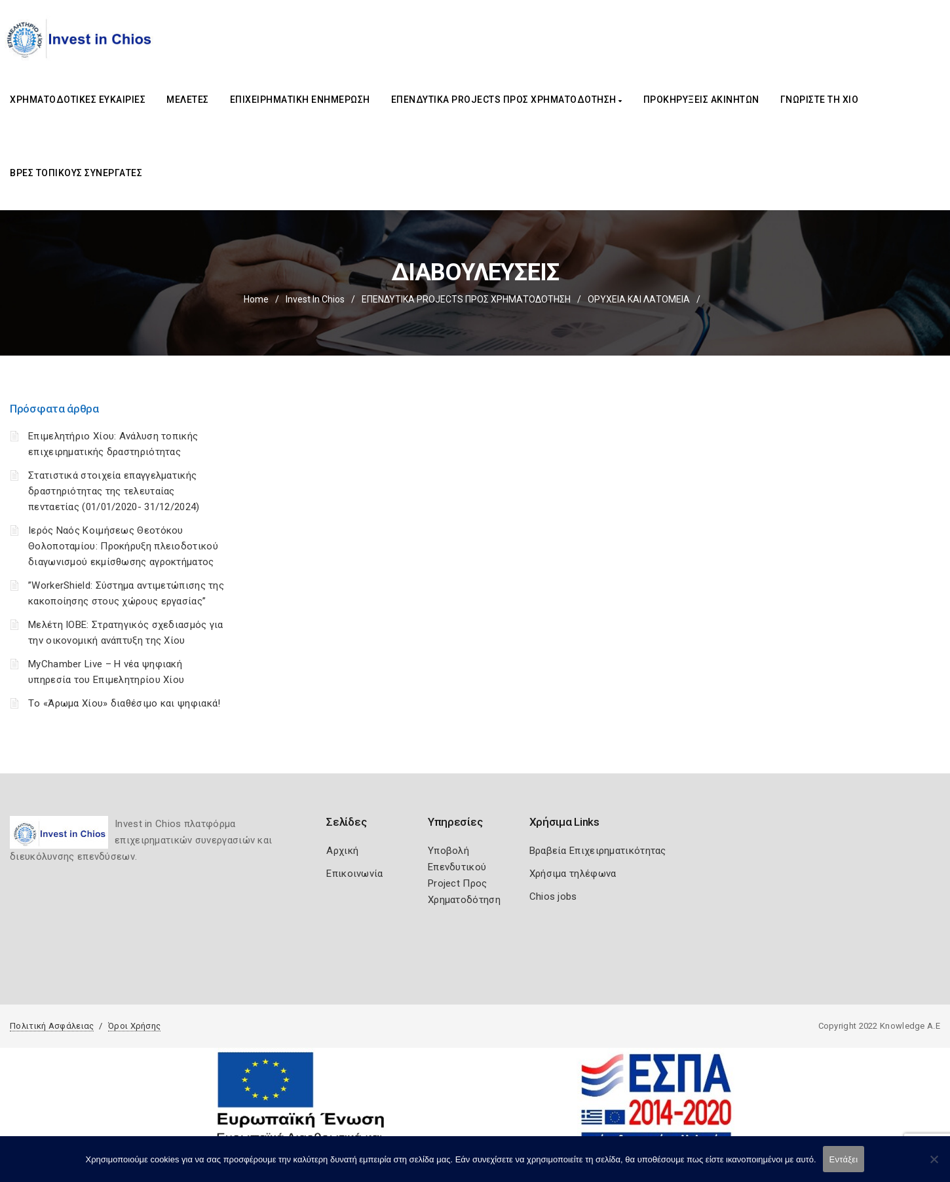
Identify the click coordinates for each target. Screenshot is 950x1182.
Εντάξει (843, 1159)
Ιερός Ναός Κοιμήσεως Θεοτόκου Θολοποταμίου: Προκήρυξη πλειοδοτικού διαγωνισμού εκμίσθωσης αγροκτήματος (123, 546)
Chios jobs (553, 896)
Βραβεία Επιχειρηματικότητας (597, 851)
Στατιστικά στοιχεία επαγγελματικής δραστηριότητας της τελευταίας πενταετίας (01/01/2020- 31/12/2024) (114, 491)
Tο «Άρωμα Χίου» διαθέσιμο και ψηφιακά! (124, 703)
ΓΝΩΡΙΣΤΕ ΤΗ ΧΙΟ (819, 99)
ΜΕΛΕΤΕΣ (187, 99)
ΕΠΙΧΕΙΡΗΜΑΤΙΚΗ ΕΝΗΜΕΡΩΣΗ (300, 99)
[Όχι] (933, 1166)
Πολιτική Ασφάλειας (52, 1026)
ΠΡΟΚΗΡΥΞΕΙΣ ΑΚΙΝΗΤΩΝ (701, 99)
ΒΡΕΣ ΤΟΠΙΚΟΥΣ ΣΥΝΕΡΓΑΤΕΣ (76, 173)
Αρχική (342, 851)
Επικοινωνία (354, 873)
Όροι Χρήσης (134, 1026)
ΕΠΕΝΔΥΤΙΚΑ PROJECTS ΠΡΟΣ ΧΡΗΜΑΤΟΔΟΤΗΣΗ (506, 99)
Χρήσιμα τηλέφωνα (573, 873)
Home (256, 299)
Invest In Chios (315, 299)
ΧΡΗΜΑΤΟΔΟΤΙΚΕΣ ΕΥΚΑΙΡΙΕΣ (77, 99)
